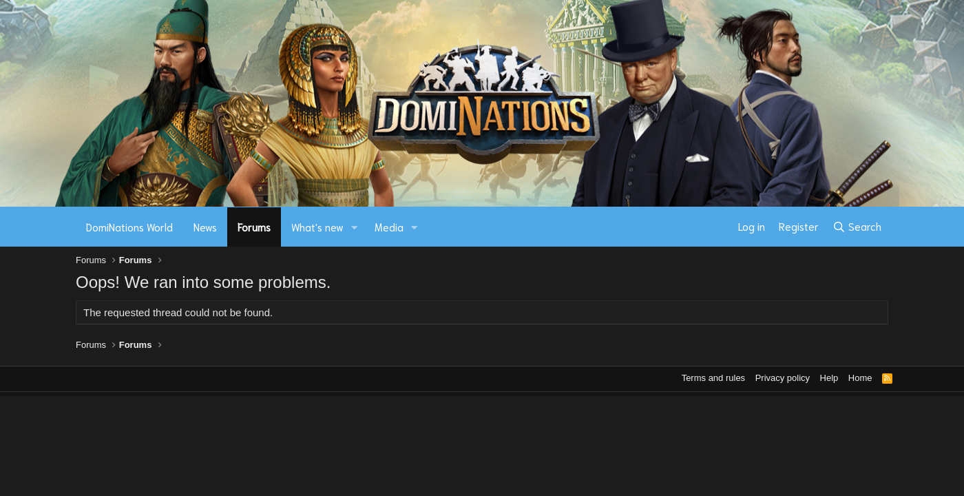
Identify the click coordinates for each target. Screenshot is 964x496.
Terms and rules (713, 378)
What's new (317, 227)
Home (860, 378)
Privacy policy (782, 378)
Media (389, 227)
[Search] (857, 227)
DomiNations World (129, 227)
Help (829, 378)
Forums (254, 227)
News (205, 227)
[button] (354, 227)
